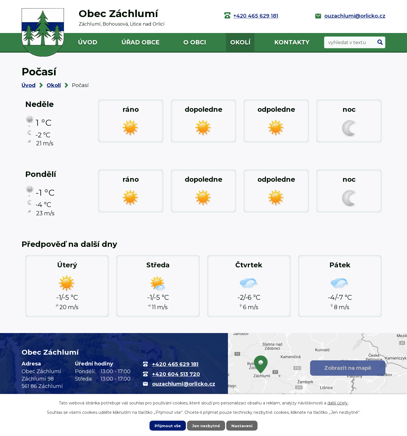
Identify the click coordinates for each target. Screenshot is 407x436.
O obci (194, 42)
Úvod (87, 42)
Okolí (240, 42)
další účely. (337, 402)
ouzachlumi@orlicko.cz (354, 16)
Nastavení (243, 425)
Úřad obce (140, 42)
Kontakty (292, 42)
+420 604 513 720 (176, 374)
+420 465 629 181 (255, 16)
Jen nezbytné (206, 425)
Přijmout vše (166, 425)
